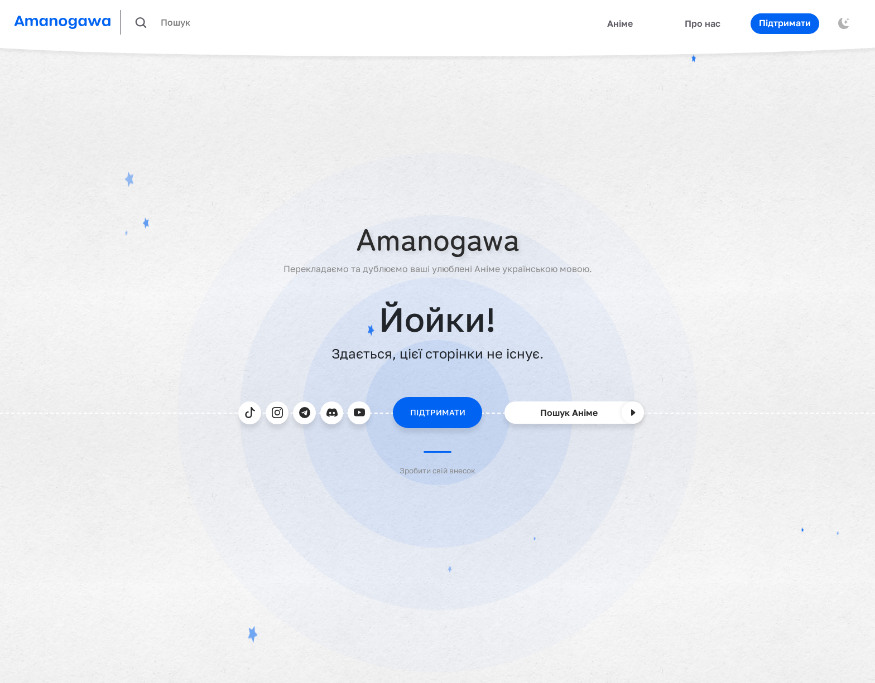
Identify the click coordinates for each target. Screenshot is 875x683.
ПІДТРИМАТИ (437, 412)
